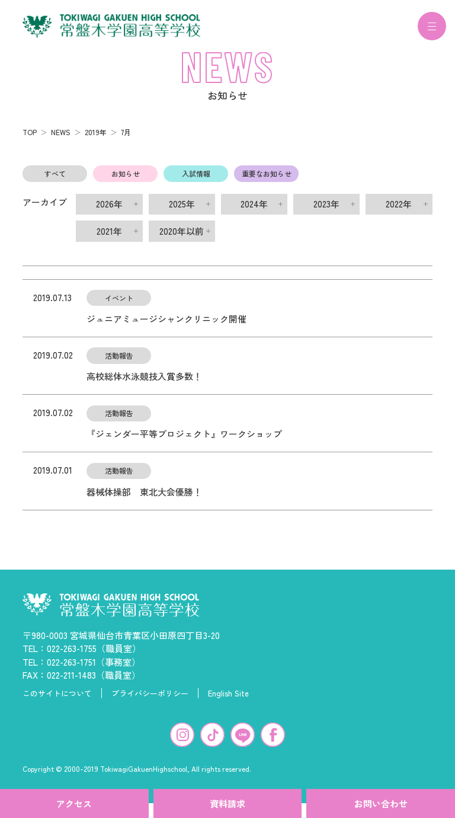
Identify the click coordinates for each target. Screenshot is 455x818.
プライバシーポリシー (149, 700)
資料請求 (227, 803)
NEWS (61, 139)
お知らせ (125, 180)
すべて (55, 180)
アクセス (74, 803)
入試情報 (196, 180)
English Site (228, 700)
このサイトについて (57, 700)
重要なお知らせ (266, 180)
